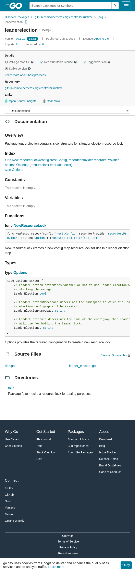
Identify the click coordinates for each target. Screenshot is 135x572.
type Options (14, 169)
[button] (6, 62)
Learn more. (56, 567)
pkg (100, 17)
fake (11, 388)
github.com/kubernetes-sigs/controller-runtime (64, 17)
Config (70, 233)
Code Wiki (51, 101)
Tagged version (97, 62)
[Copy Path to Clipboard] (26, 22)
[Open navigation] (126, 6)
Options (40, 238)
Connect (12, 480)
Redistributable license (58, 62)
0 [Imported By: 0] (35, 44)
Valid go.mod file (19, 62)
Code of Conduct (110, 472)
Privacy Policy (68, 547)
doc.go (10, 366)
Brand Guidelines (110, 465)
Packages (76, 432)
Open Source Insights (20, 101)
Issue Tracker (107, 452)
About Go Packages (80, 452)
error (97, 238)
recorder (115, 233)
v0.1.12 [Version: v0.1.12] (15, 38)
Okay (126, 565)
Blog (102, 446)
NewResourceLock (30, 226)
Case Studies (13, 446)
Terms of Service (68, 541)
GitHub (9, 494)
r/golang (10, 507)
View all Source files (114, 355)
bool (43, 293)
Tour (39, 446)
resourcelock (61, 238)
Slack (8, 501)
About (104, 432)
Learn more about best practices (25, 75)
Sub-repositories (78, 446)
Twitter (9, 488)
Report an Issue (68, 553)
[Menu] (67, 111)
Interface (81, 238)
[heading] (17, 5)
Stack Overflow (46, 452)
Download (105, 439)
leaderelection (14, 22)
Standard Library (78, 439)
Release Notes (108, 459)
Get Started (45, 432)
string (60, 310)
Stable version (18, 68)
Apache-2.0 (101, 38)
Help (39, 459)
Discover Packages (17, 17)
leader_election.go (82, 366)
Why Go (11, 432)
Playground (43, 439)
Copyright (68, 535)
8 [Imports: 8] (11, 44)
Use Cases (12, 439)
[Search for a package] (70, 5)
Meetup (9, 514)
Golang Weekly (14, 520)
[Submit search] (115, 5)
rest (60, 233)
